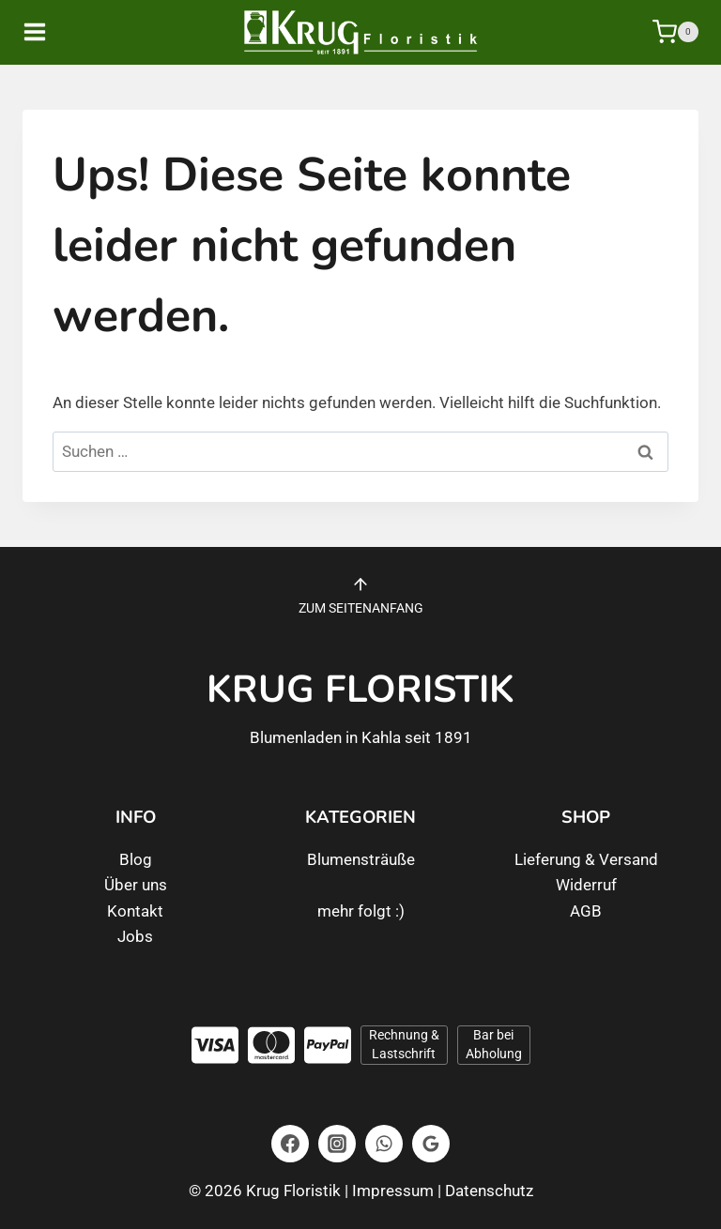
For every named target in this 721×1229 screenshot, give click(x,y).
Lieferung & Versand (586, 859)
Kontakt (135, 911)
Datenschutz (489, 1190)
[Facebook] (290, 1143)
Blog (135, 859)
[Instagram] (337, 1143)
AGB (586, 911)
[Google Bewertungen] (431, 1143)
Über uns (135, 884)
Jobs (135, 936)
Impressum (393, 1190)
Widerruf (586, 884)
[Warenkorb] (675, 32)
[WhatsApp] (384, 1143)
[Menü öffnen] (48, 32)
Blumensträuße (361, 859)
